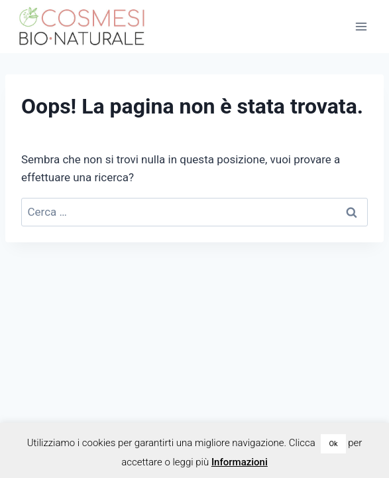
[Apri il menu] (361, 26)
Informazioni (239, 462)
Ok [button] (333, 443)
